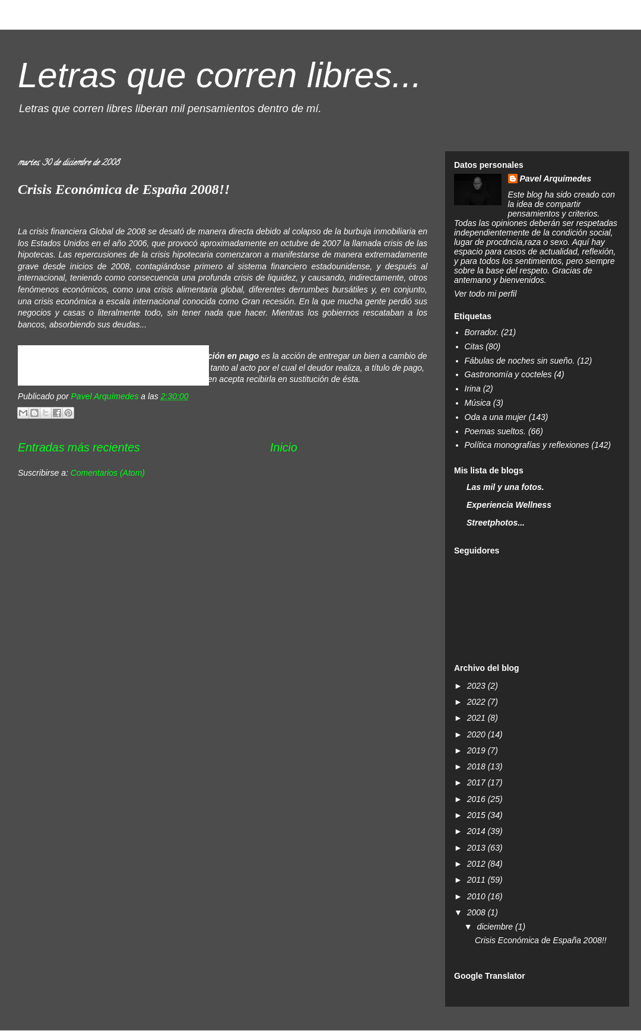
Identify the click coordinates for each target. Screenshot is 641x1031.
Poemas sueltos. (495, 431)
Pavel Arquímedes (556, 178)
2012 (477, 863)
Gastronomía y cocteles (508, 374)
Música (478, 403)
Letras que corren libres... (219, 75)
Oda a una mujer (495, 417)
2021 (477, 718)
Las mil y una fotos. (505, 487)
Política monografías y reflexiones (527, 445)
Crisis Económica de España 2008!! (124, 189)
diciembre (496, 926)
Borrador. (482, 332)
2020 (477, 734)
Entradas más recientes (79, 447)
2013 (477, 847)
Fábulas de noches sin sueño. (520, 360)
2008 (477, 912)
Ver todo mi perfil (485, 293)
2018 (477, 766)
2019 (477, 750)
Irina (473, 388)
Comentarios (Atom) (108, 473)
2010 (477, 896)
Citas (474, 346)
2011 (477, 879)
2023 (477, 685)
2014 (477, 831)
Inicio (283, 447)
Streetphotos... (496, 522)
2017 (477, 782)
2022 (477, 702)
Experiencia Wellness (509, 505)
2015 (477, 815)
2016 (477, 799)
